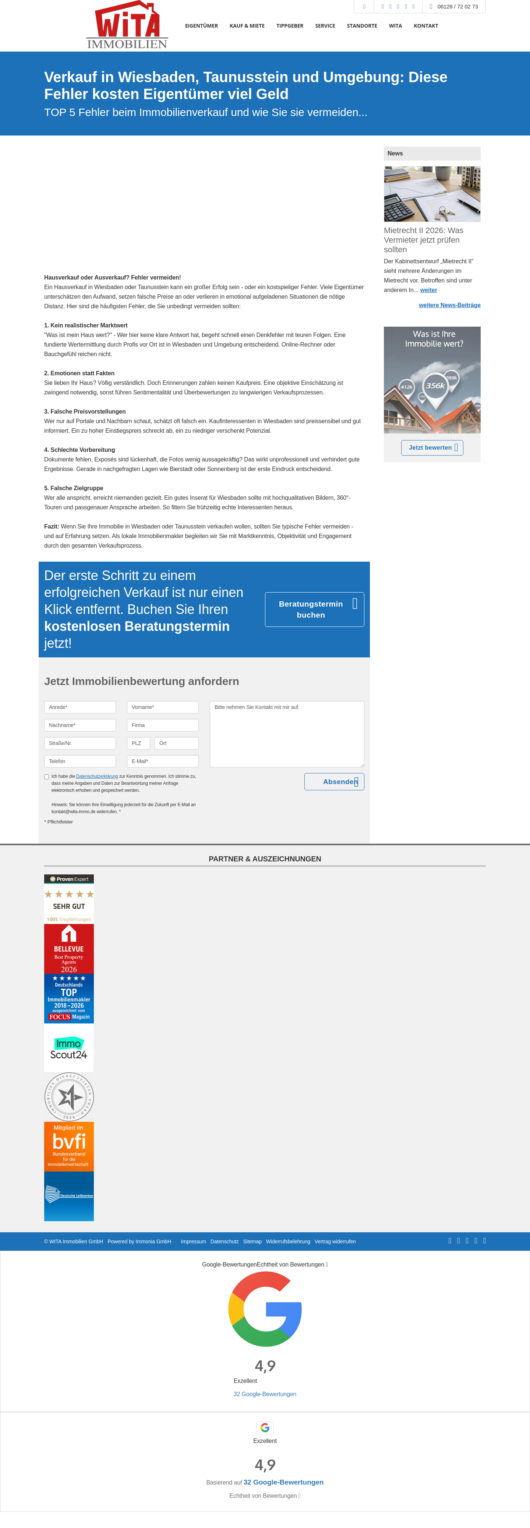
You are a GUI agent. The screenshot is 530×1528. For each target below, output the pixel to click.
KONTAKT (426, 25)
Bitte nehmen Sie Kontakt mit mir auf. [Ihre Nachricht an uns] (287, 734)
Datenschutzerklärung (97, 776)
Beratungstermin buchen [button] (311, 609)
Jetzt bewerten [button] (430, 448)
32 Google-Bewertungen (265, 1394)
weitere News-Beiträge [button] (450, 305)
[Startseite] (126, 26)
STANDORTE (362, 25)
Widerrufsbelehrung (288, 1241)
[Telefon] (80, 761)
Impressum (193, 1241)
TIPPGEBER (290, 25)
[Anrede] (80, 707)
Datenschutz (225, 1241)
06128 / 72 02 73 (458, 6)
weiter (428, 290)
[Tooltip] (327, 1264)
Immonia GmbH (153, 1241)
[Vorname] (163, 707)
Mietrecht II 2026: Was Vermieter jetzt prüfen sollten (423, 240)
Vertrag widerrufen (335, 1241)
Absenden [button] (340, 782)
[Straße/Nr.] (80, 743)
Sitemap (252, 1241)
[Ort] (177, 743)
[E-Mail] (163, 761)
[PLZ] (138, 743)
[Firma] (163, 725)
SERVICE (325, 25)
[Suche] (364, 6)
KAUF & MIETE (247, 25)
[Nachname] (80, 725)
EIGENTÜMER (201, 25)
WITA (395, 25)
